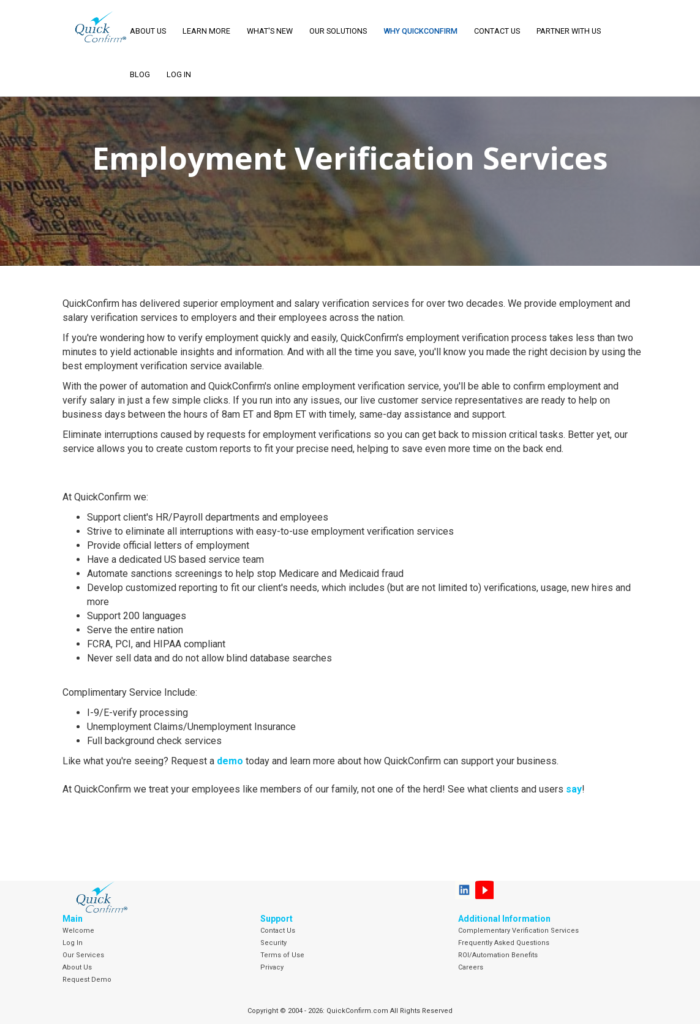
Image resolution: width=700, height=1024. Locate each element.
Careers (470, 967)
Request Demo (86, 980)
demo (230, 761)
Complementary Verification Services (518, 931)
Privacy (272, 967)
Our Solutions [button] (338, 31)
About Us (77, 967)
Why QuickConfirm (420, 31)
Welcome (78, 931)
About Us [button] (148, 31)
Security (273, 943)
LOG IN (179, 74)
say (574, 789)
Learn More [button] (206, 31)
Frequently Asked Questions (503, 943)
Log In (72, 943)
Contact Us (497, 31)
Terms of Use (282, 955)
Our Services (83, 955)
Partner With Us (568, 31)
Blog (140, 74)
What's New (270, 31)
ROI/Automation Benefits (498, 955)
